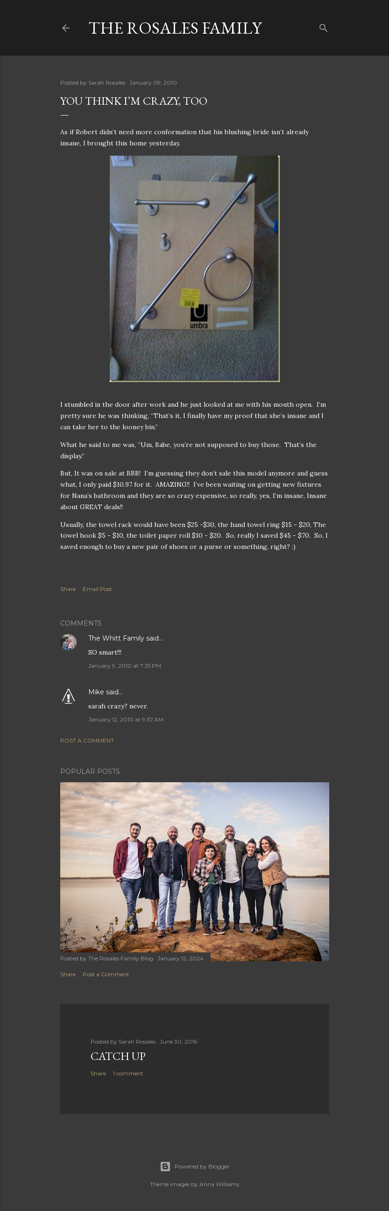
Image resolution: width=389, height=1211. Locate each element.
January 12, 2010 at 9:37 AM (125, 719)
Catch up (118, 1056)
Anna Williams (219, 1184)
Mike (96, 692)
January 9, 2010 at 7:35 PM (124, 665)
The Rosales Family (175, 28)
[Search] (323, 26)
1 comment (128, 1073)
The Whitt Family (116, 638)
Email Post (97, 588)
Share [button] (68, 588)
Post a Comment (87, 740)
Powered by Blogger (195, 1166)
